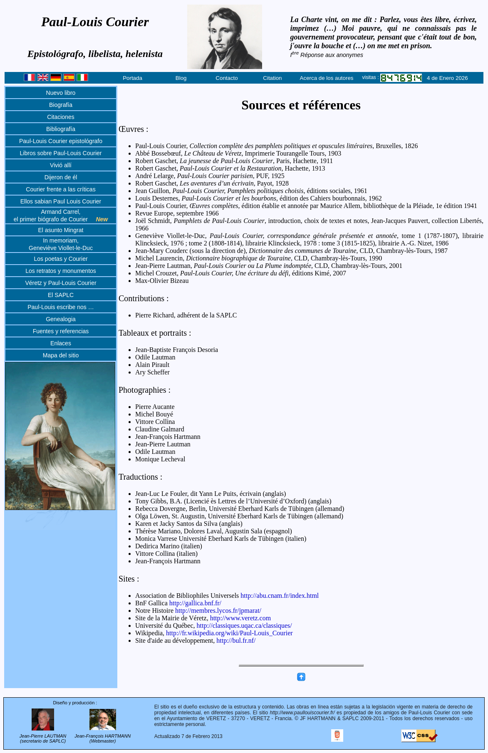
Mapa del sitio (61, 355)
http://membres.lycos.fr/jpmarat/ (218, 610)
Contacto (227, 78)
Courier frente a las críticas (60, 189)
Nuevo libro (61, 92)
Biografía (60, 105)
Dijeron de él (61, 177)
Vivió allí (61, 165)
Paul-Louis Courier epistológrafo (60, 141)
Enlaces (60, 343)
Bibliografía (60, 129)
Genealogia (61, 319)
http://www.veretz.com (240, 618)
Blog (181, 78)
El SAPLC (61, 295)
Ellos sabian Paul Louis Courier (61, 201)
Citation (272, 78)
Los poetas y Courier (60, 258)
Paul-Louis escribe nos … (60, 307)
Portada (132, 78)
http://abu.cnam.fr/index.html (279, 595)
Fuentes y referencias (61, 331)
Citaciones (60, 117)
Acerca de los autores (327, 78)
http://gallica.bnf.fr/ (195, 603)
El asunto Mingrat (61, 230)
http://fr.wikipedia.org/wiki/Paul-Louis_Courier (229, 633)
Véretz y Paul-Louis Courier (60, 283)
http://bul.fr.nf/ (235, 640)
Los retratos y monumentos (60, 271)
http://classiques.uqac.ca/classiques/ (244, 625)
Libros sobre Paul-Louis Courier (61, 153)
